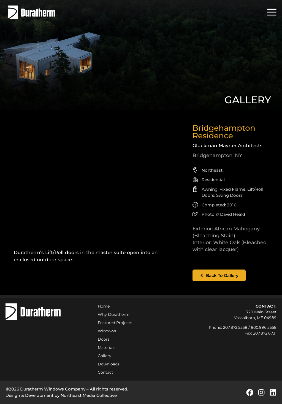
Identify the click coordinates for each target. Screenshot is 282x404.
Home (104, 306)
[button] (272, 12)
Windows (107, 330)
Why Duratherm (115, 314)
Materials (106, 347)
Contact (105, 372)
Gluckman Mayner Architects (227, 145)
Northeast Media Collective (89, 395)
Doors (104, 339)
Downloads (109, 364)
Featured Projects (115, 322)
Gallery (104, 355)
